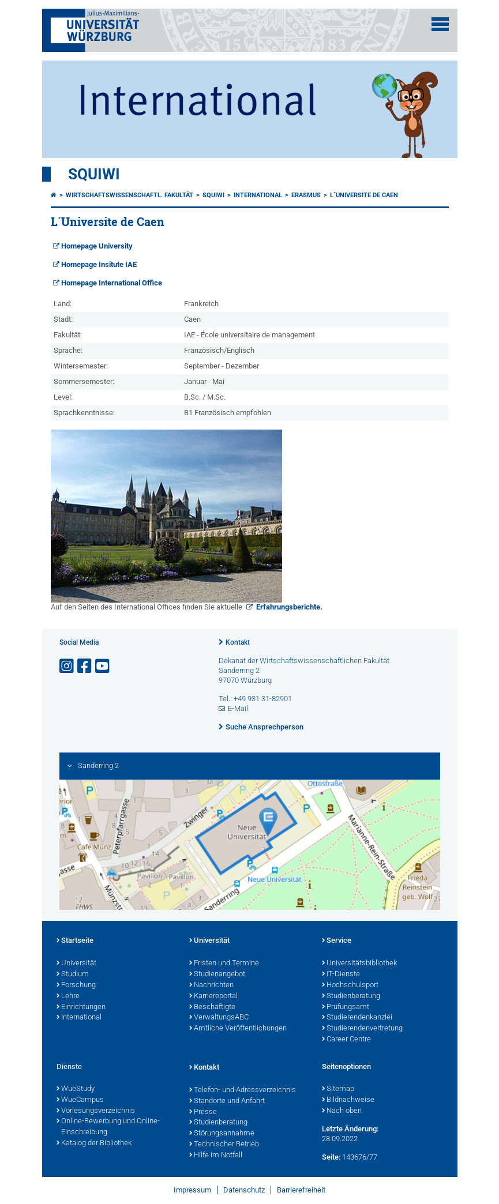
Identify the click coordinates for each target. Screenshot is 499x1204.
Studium (73, 974)
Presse (203, 1112)
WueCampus (80, 1100)
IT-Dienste (341, 974)
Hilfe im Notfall (215, 1155)
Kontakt (238, 642)
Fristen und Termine (224, 963)
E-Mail (238, 708)
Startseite (75, 941)
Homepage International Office (111, 283)
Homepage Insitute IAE (99, 264)
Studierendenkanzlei (357, 1018)
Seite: (331, 1157)
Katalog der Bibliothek (94, 1143)
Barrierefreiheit (301, 1190)
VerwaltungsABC (219, 1018)
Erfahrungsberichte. (288, 607)
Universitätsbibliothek (359, 963)
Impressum (192, 1190)
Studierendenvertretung (362, 1029)
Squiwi (94, 174)
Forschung (76, 985)
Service (336, 941)
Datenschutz (244, 1190)
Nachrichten (211, 985)
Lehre (68, 996)
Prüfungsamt (345, 1007)
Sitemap (338, 1089)
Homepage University (97, 246)
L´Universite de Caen (364, 195)
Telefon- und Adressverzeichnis (242, 1090)
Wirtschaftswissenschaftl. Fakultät (129, 195)
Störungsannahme (221, 1133)
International (258, 195)
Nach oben (342, 1111)
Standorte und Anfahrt (227, 1101)
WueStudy (76, 1089)
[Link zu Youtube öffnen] (103, 666)
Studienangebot (217, 974)
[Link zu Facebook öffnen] (85, 666)
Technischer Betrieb (224, 1144)
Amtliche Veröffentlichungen (238, 1029)
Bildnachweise (348, 1100)
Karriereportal (213, 996)
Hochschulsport (350, 985)
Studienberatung (351, 996)
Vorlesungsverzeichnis (96, 1111)
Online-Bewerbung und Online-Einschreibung (108, 1127)
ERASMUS (306, 195)
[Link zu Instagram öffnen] (67, 666)
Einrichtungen (81, 1007)
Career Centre (346, 1039)
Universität (76, 963)
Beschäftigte (212, 1007)
